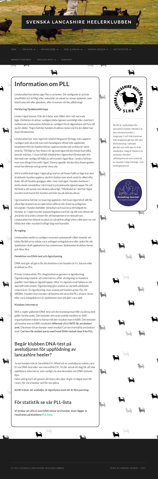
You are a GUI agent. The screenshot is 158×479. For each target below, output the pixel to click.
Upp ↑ (144, 468)
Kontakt (67, 59)
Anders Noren (129, 468)
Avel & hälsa (71, 49)
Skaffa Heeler (96, 49)
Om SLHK (27, 49)
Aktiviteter (121, 49)
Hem (13, 49)
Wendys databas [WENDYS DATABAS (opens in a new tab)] (21, 59)
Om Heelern (48, 49)
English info (45, 59)
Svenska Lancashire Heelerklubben (79, 22)
